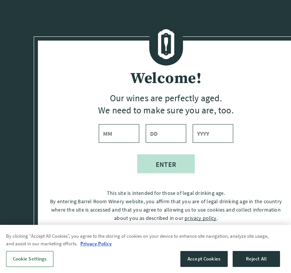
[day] (166, 133)
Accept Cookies (204, 263)
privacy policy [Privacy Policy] (200, 217)
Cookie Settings (30, 263)
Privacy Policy (96, 248)
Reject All (256, 263)
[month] (119, 133)
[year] (212, 133)
